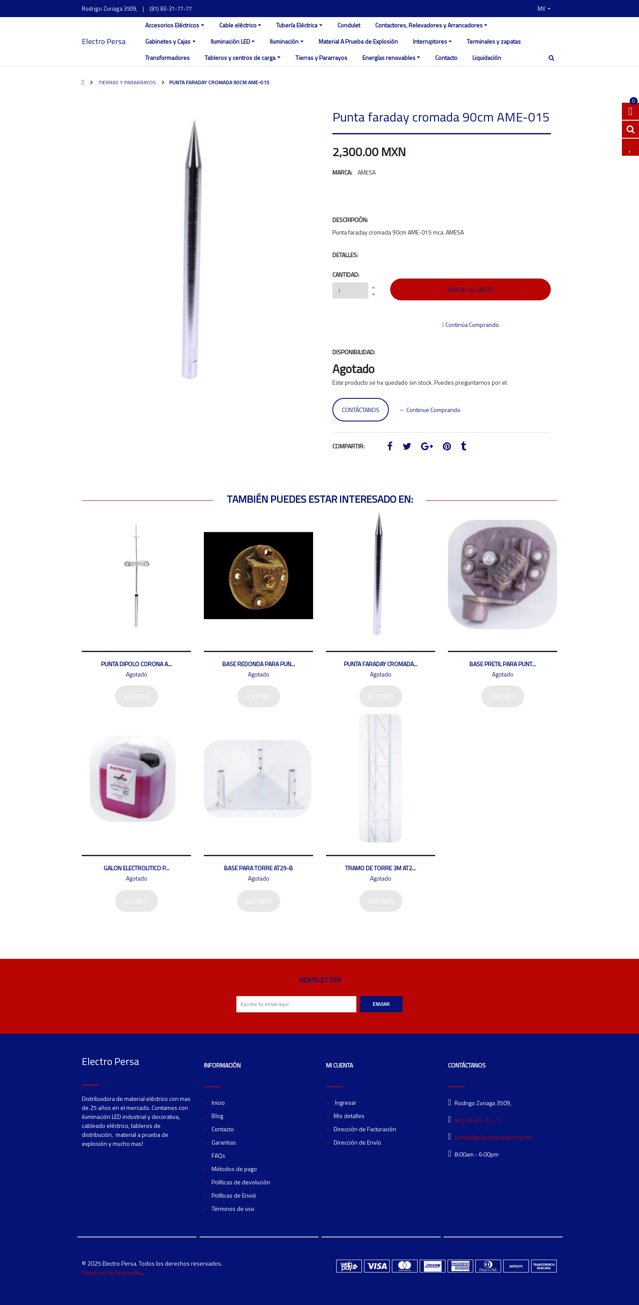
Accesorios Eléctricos (172, 25)
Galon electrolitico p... (136, 867)
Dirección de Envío (357, 1142)
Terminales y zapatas (494, 41)
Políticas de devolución (241, 1181)
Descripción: (350, 219)
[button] (544, 8)
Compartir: (348, 446)
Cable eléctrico (238, 25)
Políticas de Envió (234, 1195)
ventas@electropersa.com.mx (493, 1137)
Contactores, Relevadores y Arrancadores (429, 25)
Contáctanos (360, 409)
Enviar (381, 1004)
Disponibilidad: (353, 351)
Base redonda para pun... (258, 663)
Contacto (446, 57)
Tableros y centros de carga (240, 57)
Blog (217, 1115)
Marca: (342, 172)
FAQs (218, 1155)
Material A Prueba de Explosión (358, 41)
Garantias (224, 1142)
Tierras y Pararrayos (321, 57)
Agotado (136, 696)
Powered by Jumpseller (112, 1272)
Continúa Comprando (470, 324)
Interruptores (430, 41)
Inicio (218, 1102)
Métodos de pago (234, 1168)
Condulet (348, 25)
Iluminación (284, 41)
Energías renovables (388, 57)
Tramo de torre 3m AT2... (380, 867)
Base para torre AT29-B (258, 867)
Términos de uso (233, 1208)
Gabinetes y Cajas (168, 41)
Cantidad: (345, 274)
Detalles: (345, 254)
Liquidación (486, 57)
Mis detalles (349, 1115)
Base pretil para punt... (502, 663)
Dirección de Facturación (365, 1128)
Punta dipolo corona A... (136, 663)
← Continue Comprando (429, 409)
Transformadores (167, 57)
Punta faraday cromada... (381, 663)
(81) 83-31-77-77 (170, 8)
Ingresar (345, 1102)
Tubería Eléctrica (296, 25)
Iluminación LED (230, 41)
